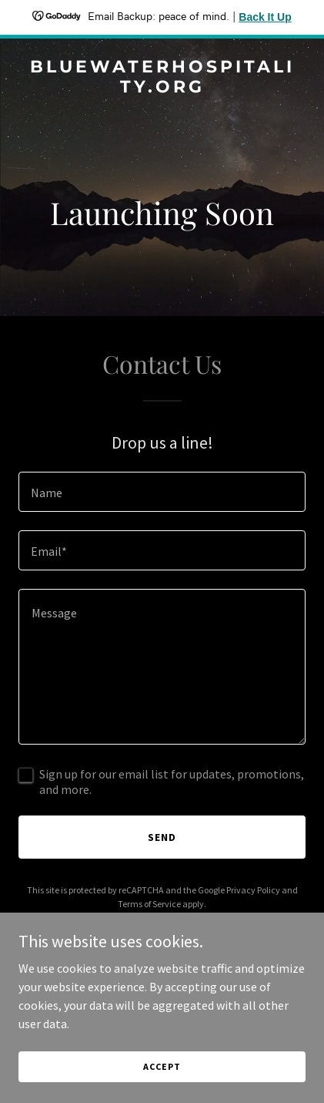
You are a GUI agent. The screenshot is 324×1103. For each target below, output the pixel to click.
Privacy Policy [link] (253, 890)
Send (162, 837)
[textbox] (162, 492)
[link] (162, 88)
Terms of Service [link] (149, 904)
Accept (161, 1066)
